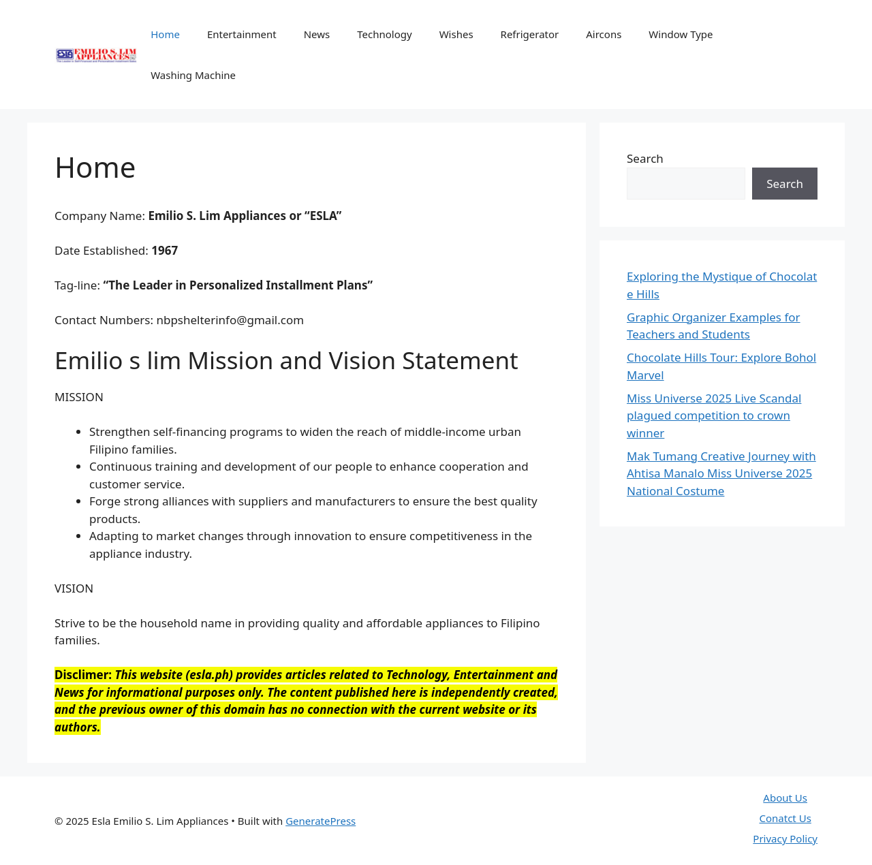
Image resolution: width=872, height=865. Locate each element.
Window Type (681, 34)
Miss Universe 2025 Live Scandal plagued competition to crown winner (714, 415)
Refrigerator (530, 34)
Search (645, 158)
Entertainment (242, 34)
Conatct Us (785, 818)
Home (165, 34)
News (317, 34)
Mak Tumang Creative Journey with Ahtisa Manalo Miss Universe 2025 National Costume (721, 473)
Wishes (456, 34)
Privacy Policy (785, 838)
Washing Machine (193, 75)
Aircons (603, 34)
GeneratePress (320, 821)
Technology (384, 34)
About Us (785, 797)
